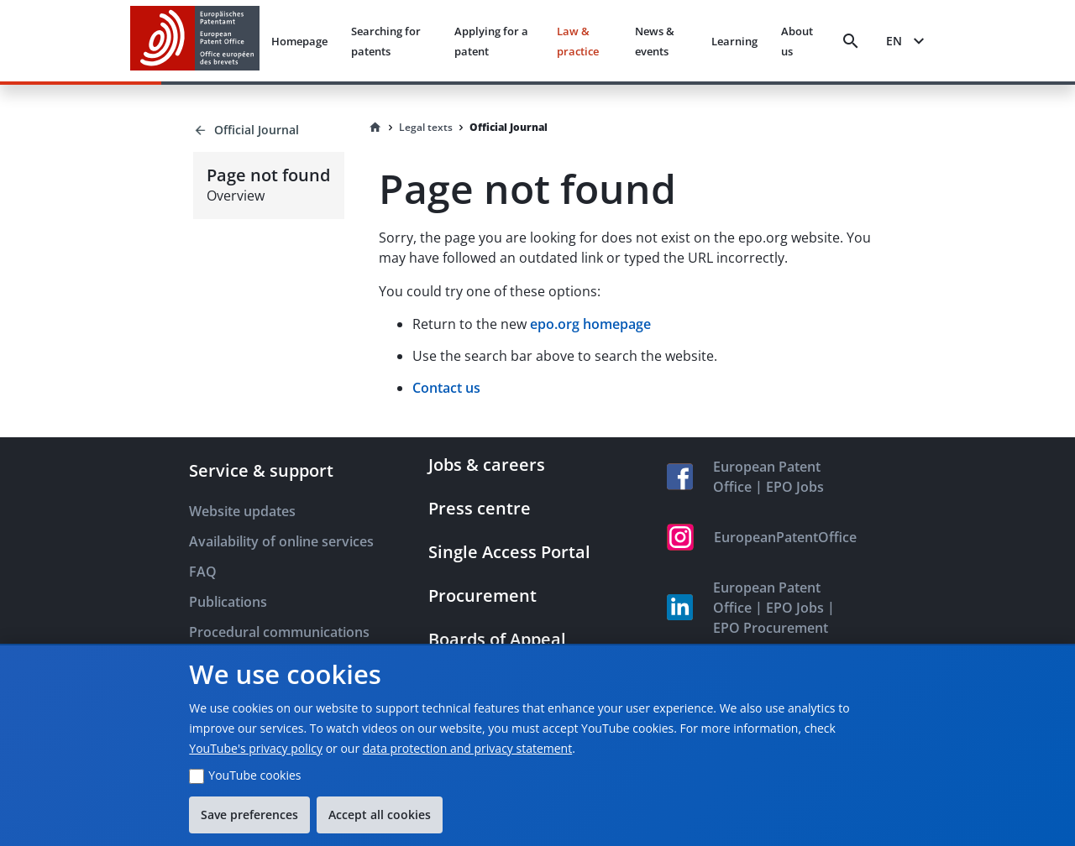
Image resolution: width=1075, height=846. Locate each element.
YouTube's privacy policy (255, 748)
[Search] (851, 41)
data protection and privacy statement (467, 748)
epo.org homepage (590, 324)
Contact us (446, 388)
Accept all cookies (379, 814)
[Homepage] (375, 127)
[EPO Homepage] (195, 41)
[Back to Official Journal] (268, 130)
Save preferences (249, 814)
